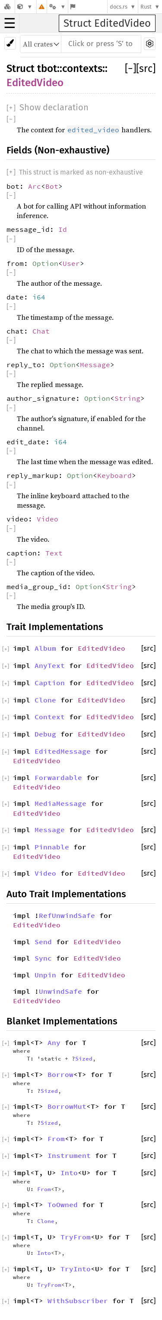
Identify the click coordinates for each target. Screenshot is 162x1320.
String (127, 398)
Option (45, 263)
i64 (38, 297)
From (56, 1138)
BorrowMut (67, 1106)
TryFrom (75, 1237)
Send (43, 941)
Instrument (69, 1155)
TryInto (75, 1268)
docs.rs (118, 6)
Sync (43, 958)
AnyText (50, 665)
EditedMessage (63, 751)
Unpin (45, 974)
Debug (45, 734)
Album (45, 648)
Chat (41, 331)
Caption (50, 682)
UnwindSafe (60, 991)
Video (47, 519)
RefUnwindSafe (67, 915)
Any (54, 1042)
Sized (83, 1058)
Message (95, 364)
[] (130, 68)
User (71, 263)
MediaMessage (60, 803)
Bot (51, 186)
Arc (34, 186)
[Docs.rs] (7, 6)
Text (54, 553)
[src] (146, 68)
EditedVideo (35, 83)
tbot (47, 68)
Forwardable (58, 777)
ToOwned (63, 1204)
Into (69, 1172)
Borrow (60, 1074)
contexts (82, 68)
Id (62, 229)
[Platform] (57, 6)
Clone (45, 700)
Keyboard (114, 475)
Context (50, 716)
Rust (146, 6)
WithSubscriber (78, 1300)
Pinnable (52, 847)
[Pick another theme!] (10, 43)
